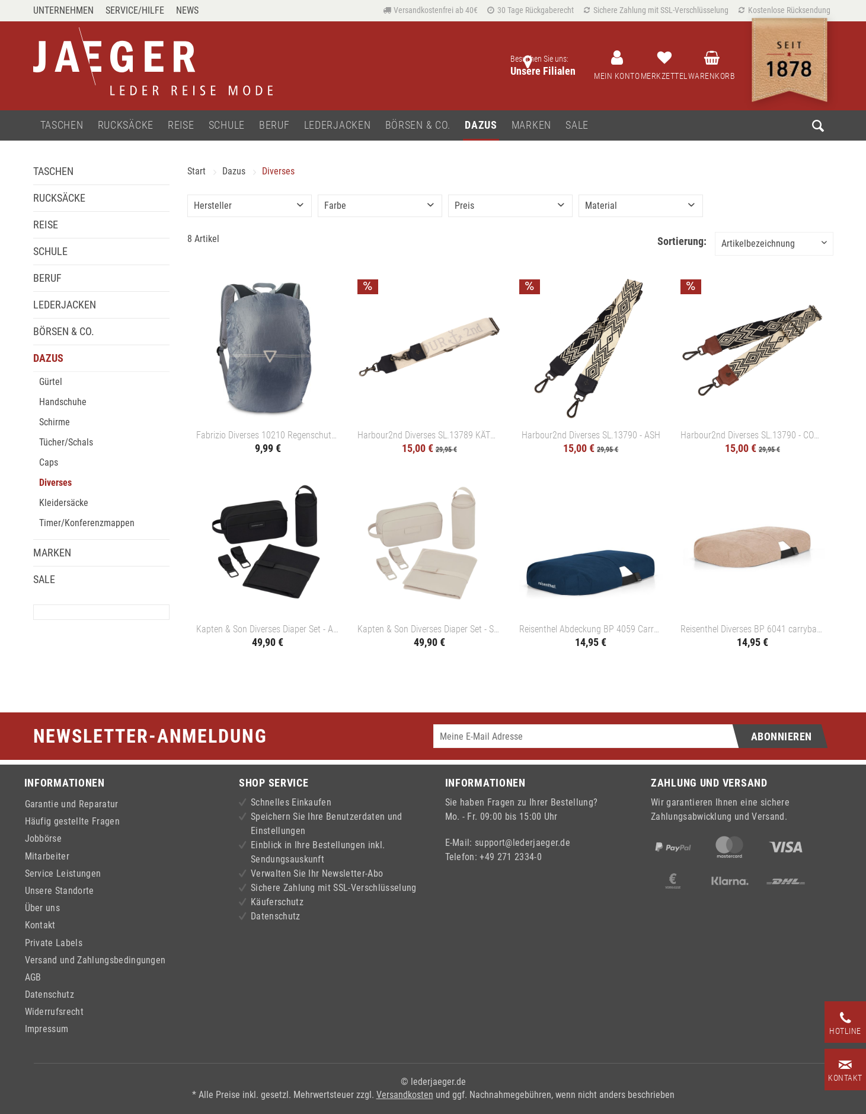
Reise (45, 224)
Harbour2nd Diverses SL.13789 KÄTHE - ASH (429, 435)
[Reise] (181, 125)
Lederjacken (64, 304)
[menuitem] (66, 10)
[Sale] (577, 125)
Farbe (335, 205)
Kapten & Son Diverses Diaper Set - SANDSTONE (429, 629)
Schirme (54, 422)
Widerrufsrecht (54, 1011)
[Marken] (531, 125)
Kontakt (40, 925)
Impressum (47, 1029)
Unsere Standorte (59, 890)
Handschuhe (63, 402)
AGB (33, 977)
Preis (464, 205)
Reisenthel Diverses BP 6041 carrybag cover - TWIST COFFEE (752, 629)
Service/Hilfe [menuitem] (135, 10)
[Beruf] (274, 125)
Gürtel (50, 381)
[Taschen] (62, 125)
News (187, 10)
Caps (48, 462)
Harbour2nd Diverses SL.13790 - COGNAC (752, 435)
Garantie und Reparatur (72, 804)
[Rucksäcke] (126, 125)
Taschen (53, 171)
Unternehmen (63, 10)
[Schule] (227, 125)
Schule (50, 251)
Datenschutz (50, 994)
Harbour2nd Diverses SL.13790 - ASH (591, 435)
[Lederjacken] (337, 125)
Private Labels (53, 943)
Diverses (55, 482)
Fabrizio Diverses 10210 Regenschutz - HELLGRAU (268, 435)
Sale (44, 579)
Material (601, 205)
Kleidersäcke (63, 502)
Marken (52, 552)
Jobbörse (43, 838)
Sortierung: (682, 241)
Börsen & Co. (63, 331)
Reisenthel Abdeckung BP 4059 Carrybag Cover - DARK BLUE (591, 629)
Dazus (48, 358)
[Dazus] (481, 125)
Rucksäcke (59, 198)
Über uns (42, 908)
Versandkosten (404, 1094)
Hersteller (213, 205)
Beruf (47, 278)
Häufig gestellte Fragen (72, 821)
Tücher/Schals (66, 442)
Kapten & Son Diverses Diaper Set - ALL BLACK (268, 629)
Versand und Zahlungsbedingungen (95, 960)
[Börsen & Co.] (418, 125)
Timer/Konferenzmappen (87, 523)
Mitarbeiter (47, 856)
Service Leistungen (63, 873)
